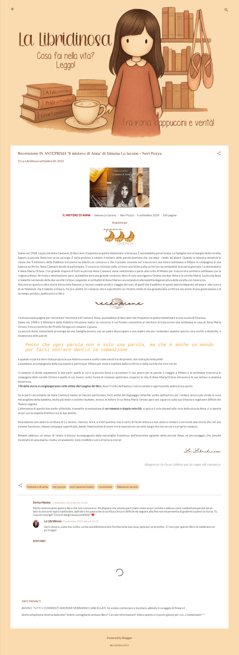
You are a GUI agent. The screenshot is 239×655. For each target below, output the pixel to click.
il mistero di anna (37, 486)
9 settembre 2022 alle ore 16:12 (80, 521)
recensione (105, 486)
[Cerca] (226, 10)
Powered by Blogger (119, 637)
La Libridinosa (52, 521)
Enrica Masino (42, 502)
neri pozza (59, 486)
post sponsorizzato (82, 486)
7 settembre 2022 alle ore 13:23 (69, 502)
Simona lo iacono (127, 486)
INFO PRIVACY (31, 601)
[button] (219, 153)
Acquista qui (119, 222)
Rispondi (39, 541)
